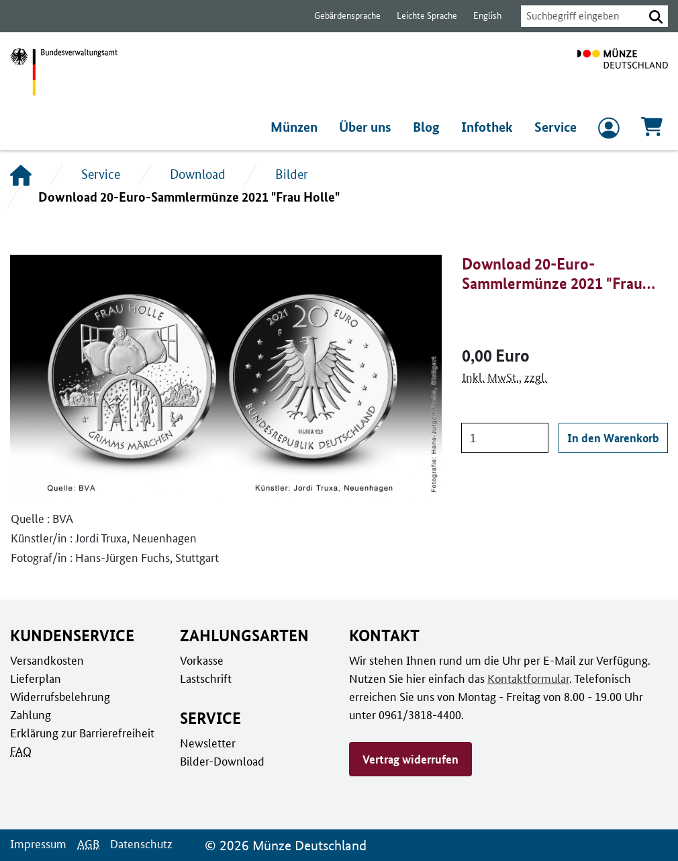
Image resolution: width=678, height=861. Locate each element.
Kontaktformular (523, 678)
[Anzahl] (505, 438)
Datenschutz (137, 843)
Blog (430, 127)
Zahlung (29, 714)
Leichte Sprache (420, 16)
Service (556, 127)
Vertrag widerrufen (410, 758)
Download (198, 174)
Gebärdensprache (341, 16)
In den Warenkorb (614, 437)
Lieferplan (34, 678)
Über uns (370, 127)
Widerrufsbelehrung (59, 696)
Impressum (37, 843)
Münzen (298, 127)
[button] (656, 16)
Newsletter (207, 742)
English (480, 16)
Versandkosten (46, 660)
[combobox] (578, 16)
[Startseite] (21, 174)
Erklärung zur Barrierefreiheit (81, 732)
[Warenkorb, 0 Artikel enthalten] (651, 131)
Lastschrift (205, 678)
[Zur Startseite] (622, 71)
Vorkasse (202, 660)
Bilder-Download (221, 760)
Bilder (291, 174)
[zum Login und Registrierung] (608, 131)
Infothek (489, 127)
